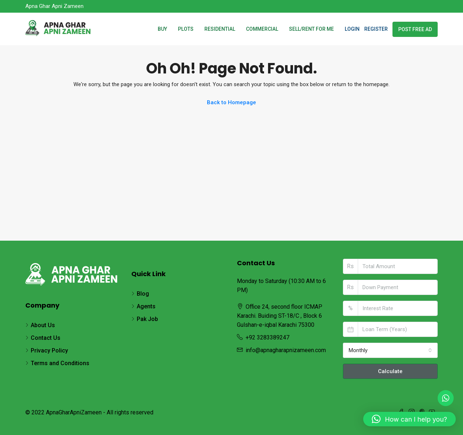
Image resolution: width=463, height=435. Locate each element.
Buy (162, 29)
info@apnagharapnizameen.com (286, 350)
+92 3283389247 (267, 337)
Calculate (390, 371)
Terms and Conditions (60, 363)
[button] (409, 419)
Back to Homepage (231, 102)
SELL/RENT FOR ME (311, 29)
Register (376, 29)
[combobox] (390, 350)
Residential (219, 29)
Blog (143, 293)
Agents (146, 306)
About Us (43, 325)
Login (352, 29)
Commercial (262, 29)
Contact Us (45, 337)
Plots (186, 29)
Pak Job (147, 319)
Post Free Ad (415, 29)
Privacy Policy (49, 350)
